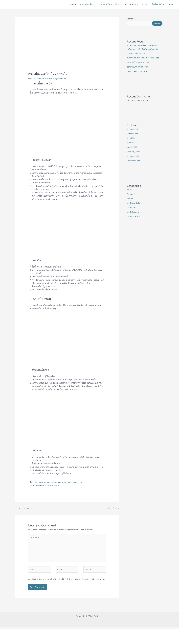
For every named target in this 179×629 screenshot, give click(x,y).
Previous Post (22, 508)
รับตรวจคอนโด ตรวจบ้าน (108, 4)
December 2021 (134, 165)
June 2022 (131, 147)
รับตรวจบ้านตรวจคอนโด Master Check (144, 62)
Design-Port (132, 198)
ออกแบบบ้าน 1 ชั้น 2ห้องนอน (139, 67)
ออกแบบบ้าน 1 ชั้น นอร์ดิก (138, 71)
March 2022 (132, 151)
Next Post (113, 508)
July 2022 (131, 142)
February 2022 (133, 156)
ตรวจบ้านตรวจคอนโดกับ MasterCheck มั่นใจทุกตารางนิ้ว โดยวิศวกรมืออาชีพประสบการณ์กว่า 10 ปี (144, 54)
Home (73, 4)
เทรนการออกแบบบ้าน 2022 (139, 76)
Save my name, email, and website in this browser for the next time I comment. (68, 581)
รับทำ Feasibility (130, 4)
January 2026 (133, 134)
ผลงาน (145, 4)
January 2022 (133, 160)
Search (130, 18)
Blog (170, 4)
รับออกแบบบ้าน (86, 4)
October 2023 (133, 138)
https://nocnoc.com (75, 482)
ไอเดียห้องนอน (133, 216)
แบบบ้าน (130, 202)
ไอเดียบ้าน (131, 211)
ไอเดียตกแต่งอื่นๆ (134, 207)
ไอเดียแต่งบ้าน (158, 4)
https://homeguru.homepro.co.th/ (45, 485)
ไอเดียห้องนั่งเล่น (134, 220)
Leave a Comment (36, 78)
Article (50, 78)
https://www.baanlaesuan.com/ (50, 482)
